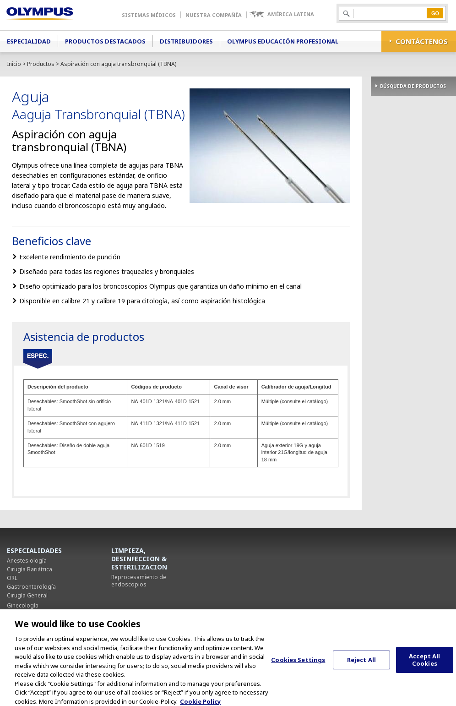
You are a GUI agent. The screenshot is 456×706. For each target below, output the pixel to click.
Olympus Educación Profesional (282, 41)
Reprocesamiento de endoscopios (138, 580)
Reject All (361, 666)
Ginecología (22, 605)
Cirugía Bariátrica (29, 569)
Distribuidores (186, 41)
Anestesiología (27, 560)
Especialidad (29, 41)
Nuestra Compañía (213, 14)
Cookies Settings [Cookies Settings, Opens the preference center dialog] (298, 666)
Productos (40, 64)
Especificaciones (37, 359)
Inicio (14, 64)
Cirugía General (27, 595)
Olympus (52, 15)
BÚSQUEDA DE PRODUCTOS (413, 86)
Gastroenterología (31, 587)
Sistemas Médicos (149, 14)
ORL (12, 578)
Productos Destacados (105, 41)
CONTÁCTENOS (422, 41)
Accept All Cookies (424, 666)
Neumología (23, 614)
